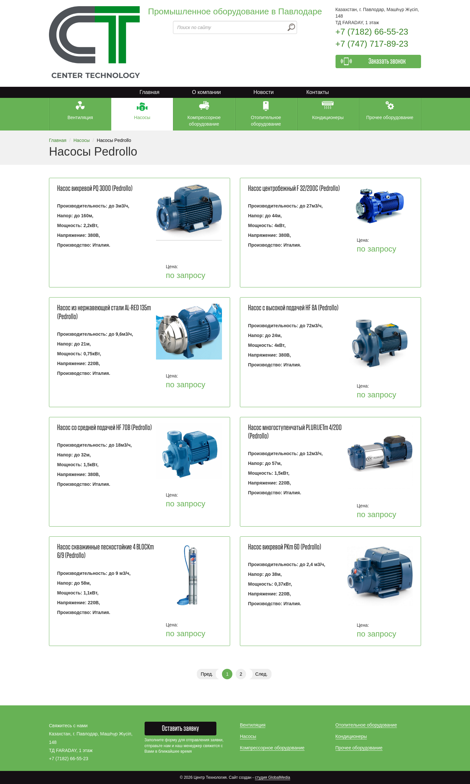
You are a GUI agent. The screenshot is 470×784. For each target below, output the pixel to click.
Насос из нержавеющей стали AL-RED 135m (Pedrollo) (104, 312)
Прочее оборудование (359, 747)
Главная (149, 92)
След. (261, 674)
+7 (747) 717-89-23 (372, 44)
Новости (264, 92)
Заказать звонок (387, 61)
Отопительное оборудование (366, 725)
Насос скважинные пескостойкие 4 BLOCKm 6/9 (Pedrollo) (105, 551)
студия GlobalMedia (272, 777)
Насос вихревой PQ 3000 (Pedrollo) (95, 188)
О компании (206, 92)
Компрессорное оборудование (272, 747)
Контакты (317, 92)
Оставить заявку (180, 728)
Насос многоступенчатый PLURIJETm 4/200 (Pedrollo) (295, 432)
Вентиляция (252, 725)
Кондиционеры (351, 736)
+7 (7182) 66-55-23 (372, 32)
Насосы (81, 140)
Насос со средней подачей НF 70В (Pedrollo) (104, 428)
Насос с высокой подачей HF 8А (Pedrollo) (293, 308)
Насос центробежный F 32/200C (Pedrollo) (294, 188)
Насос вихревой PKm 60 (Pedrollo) (284, 547)
